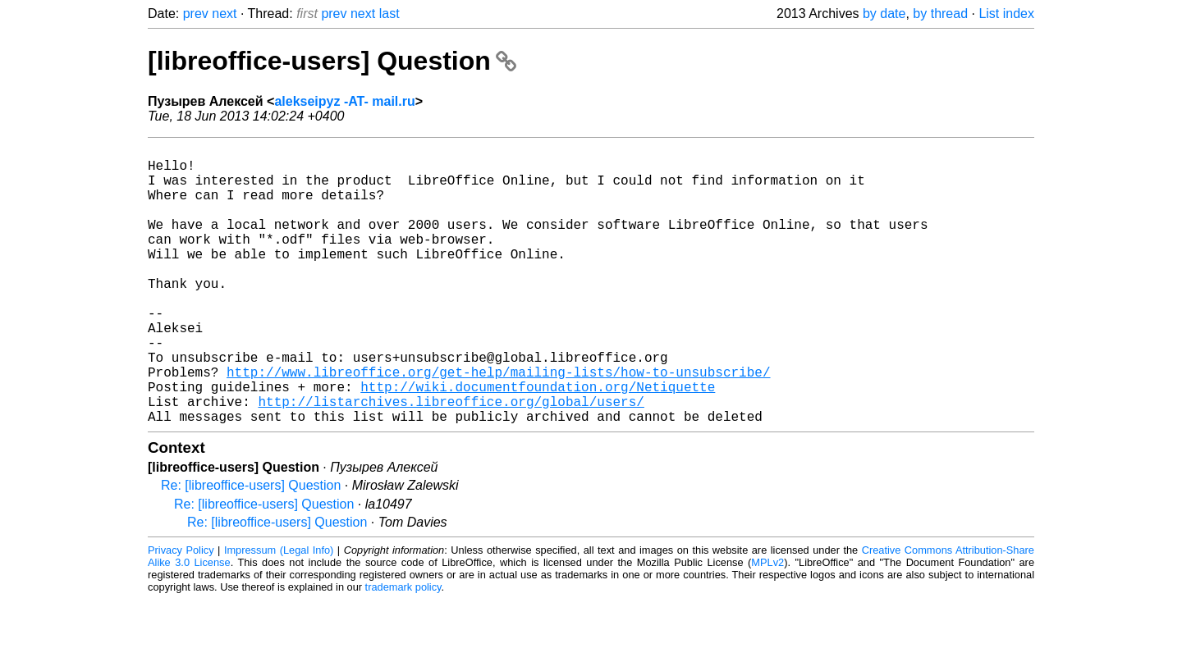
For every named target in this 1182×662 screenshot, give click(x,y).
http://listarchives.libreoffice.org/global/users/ (451, 460)
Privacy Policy (181, 612)
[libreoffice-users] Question (332, 60)
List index (1006, 14)
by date (884, 14)
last (389, 14)
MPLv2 (767, 625)
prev (195, 14)
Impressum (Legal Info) (278, 612)
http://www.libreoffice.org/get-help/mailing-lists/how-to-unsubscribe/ (498, 424)
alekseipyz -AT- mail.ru (344, 101)
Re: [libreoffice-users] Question (251, 548)
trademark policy (403, 649)
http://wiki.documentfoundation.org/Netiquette (537, 442)
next (224, 14)
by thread (940, 14)
